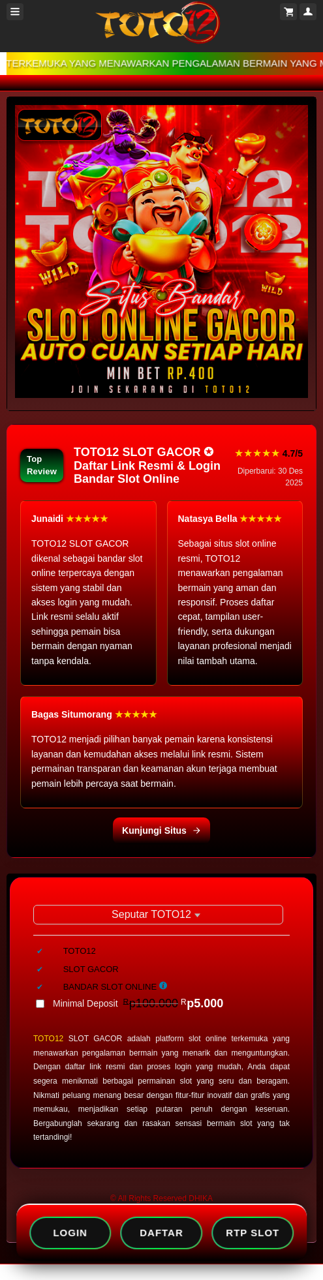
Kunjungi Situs (161, 830)
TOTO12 (48, 1038)
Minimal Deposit (138, 1003)
